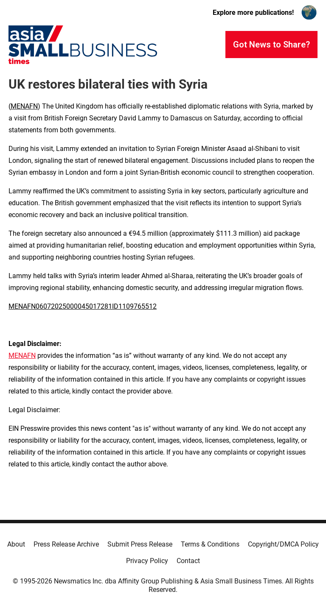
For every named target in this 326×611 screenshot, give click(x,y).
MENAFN (24, 106)
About (16, 544)
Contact (188, 561)
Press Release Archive (66, 544)
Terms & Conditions (210, 544)
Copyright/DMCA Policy (283, 544)
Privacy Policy (147, 561)
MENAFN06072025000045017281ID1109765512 (82, 306)
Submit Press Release (139, 544)
